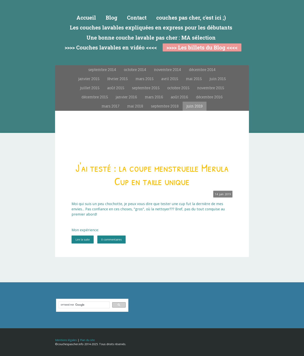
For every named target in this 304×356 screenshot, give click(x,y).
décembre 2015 (94, 97)
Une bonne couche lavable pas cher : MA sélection (151, 37)
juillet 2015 (89, 88)
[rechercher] (84, 305)
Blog (111, 17)
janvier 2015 (88, 79)
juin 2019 (195, 106)
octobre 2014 (135, 70)
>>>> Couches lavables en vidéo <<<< (111, 47)
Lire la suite (82, 239)
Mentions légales (66, 340)
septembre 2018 (165, 106)
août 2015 (115, 88)
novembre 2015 (210, 88)
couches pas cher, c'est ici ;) (191, 17)
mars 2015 (145, 79)
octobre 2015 (178, 88)
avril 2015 (169, 79)
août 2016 (179, 97)
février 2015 (117, 79)
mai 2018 (135, 106)
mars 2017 (110, 106)
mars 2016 (154, 97)
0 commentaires (111, 239)
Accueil (86, 17)
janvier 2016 (126, 97)
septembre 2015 (146, 88)
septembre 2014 (102, 70)
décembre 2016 (209, 97)
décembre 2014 (202, 70)
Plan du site (87, 340)
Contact (137, 17)
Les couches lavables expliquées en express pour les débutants (151, 27)
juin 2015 (218, 79)
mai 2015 (194, 79)
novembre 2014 (167, 70)
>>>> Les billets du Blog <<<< (202, 47)
